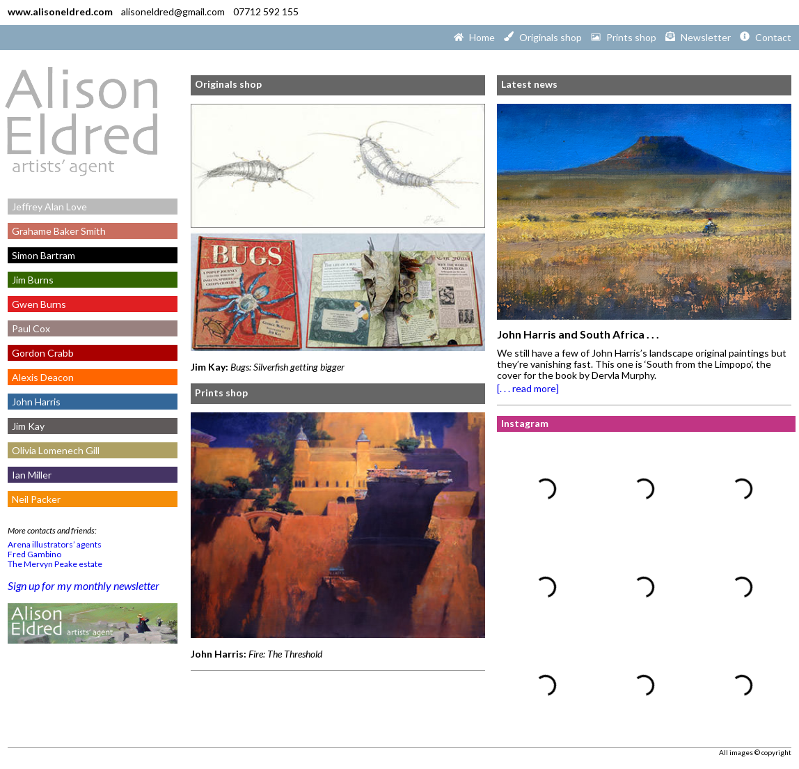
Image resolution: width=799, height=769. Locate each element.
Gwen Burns (37, 304)
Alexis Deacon (41, 377)
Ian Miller (30, 475)
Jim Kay (26, 426)
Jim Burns (31, 280)
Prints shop (221, 392)
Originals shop (228, 84)
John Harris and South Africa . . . (578, 334)
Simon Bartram (41, 255)
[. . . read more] (528, 388)
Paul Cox (29, 328)
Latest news (529, 84)
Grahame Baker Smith (57, 231)
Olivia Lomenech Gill (54, 450)
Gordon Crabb (41, 353)
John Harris (34, 401)
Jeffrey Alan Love (47, 206)
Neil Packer (34, 499)
